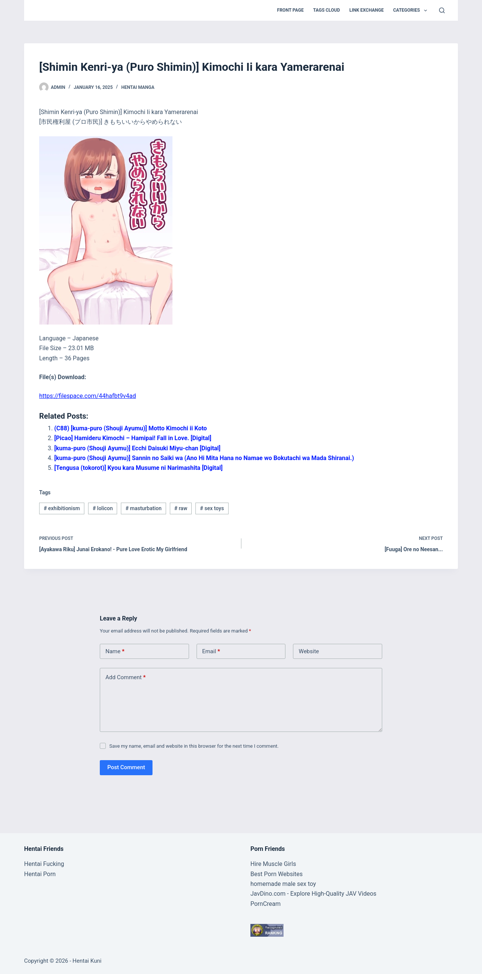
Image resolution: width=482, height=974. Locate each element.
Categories (411, 10)
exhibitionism (62, 508)
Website (309, 651)
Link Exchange (366, 10)
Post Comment (126, 767)
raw (181, 508)
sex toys (212, 508)
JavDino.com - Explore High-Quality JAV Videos (313, 893)
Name (115, 651)
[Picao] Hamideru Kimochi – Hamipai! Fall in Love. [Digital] (132, 438)
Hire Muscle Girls (273, 863)
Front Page (290, 10)
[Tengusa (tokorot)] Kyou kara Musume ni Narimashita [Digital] (138, 467)
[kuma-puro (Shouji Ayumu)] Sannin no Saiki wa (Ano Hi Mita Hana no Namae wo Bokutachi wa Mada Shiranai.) (204, 458)
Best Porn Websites (276, 874)
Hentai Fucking (44, 863)
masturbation (143, 508)
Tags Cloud (326, 10)
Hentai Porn (40, 874)
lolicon (103, 508)
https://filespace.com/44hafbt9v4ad (87, 395)
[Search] (442, 10)
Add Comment (125, 677)
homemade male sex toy (283, 883)
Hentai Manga (137, 87)
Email (211, 651)
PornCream (265, 903)
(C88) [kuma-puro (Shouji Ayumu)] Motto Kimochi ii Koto (130, 428)
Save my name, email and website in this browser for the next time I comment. (194, 746)
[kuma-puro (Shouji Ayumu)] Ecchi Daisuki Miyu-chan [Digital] (137, 448)
